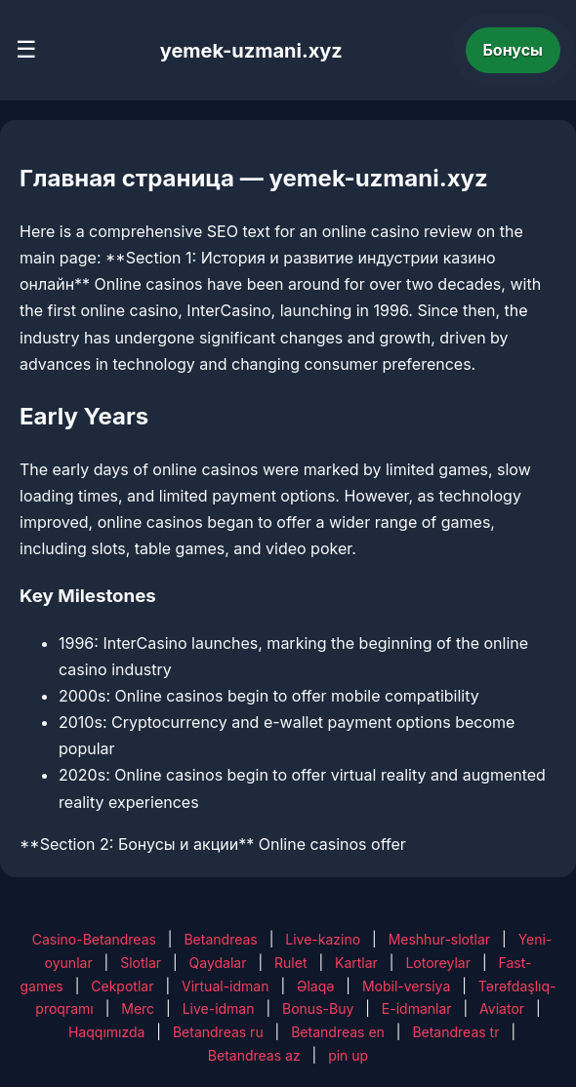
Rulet (290, 962)
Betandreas (220, 939)
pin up (348, 1055)
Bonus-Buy (317, 1008)
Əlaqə (315, 986)
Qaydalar (218, 962)
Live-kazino (322, 939)
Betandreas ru (218, 1032)
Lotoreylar (438, 962)
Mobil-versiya (406, 986)
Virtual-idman (225, 986)
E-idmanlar (417, 1008)
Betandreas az (254, 1055)
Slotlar (140, 962)
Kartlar (356, 962)
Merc (137, 1008)
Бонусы (513, 50)
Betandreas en (338, 1032)
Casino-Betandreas (94, 939)
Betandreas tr (455, 1032)
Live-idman (219, 1008)
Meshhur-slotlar (439, 939)
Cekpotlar (122, 986)
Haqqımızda (106, 1032)
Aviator (501, 1008)
